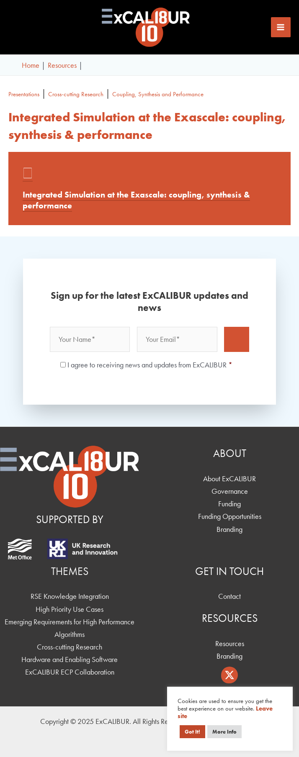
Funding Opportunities (229, 516)
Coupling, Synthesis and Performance (158, 94)
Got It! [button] (192, 731)
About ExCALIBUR (229, 478)
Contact (229, 596)
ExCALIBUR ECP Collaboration (69, 672)
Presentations (23, 94)
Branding (229, 529)
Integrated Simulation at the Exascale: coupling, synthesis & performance (136, 200)
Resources (229, 643)
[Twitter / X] (229, 675)
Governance (229, 491)
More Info (224, 731)
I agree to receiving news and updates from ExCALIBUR (149, 365)
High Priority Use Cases (69, 609)
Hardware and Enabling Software (69, 659)
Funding (229, 503)
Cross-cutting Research (75, 94)
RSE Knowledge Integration (70, 596)
